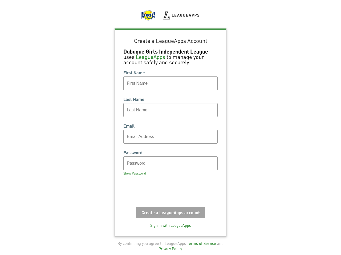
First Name (134, 72)
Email (129, 126)
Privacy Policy (170, 248)
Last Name (133, 99)
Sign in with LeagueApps (170, 225)
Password (133, 152)
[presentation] (163, 193)
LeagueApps (150, 56)
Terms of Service (201, 243)
